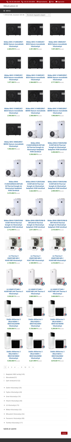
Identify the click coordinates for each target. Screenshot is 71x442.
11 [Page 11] (29, 367)
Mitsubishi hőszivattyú (13, 414)
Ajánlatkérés (43, 2)
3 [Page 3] (11, 367)
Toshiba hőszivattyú (13, 423)
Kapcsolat (61, 2)
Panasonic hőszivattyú (13, 418)
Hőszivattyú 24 (11, 6)
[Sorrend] (38, 15)
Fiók (52, 2)
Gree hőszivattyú (12, 396)
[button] (7, 11)
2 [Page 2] (8, 367)
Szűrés (64, 433)
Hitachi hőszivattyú (12, 401)
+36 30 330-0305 (14, 2)
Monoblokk (11, 377)
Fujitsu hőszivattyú (12, 392)
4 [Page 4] (14, 367)
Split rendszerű (13, 381)
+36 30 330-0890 (29, 2)
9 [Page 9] (21, 367)
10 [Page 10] (25, 367)
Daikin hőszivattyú (12, 388)
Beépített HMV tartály (15, 374)
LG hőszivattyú (11, 405)
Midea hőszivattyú (12, 410)
